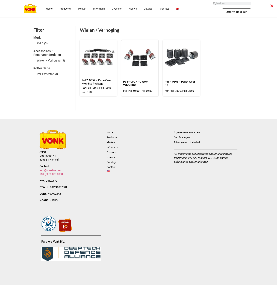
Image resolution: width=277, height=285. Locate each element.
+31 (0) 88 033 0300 (51, 174)
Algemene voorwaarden (187, 132)
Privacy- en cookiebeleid (187, 142)
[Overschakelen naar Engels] (177, 9)
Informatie (99, 8)
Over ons (117, 8)
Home (49, 8)
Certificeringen (182, 137)
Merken (82, 8)
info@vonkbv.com (50, 170)
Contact (164, 8)
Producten (65, 8)
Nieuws (133, 8)
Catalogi (148, 8)
